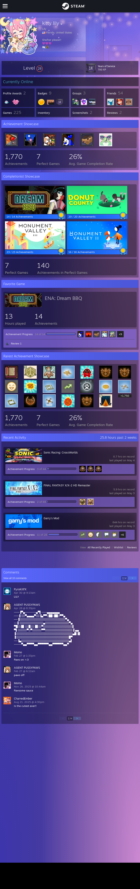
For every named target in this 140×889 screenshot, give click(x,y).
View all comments (15, 578)
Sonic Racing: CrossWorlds (61, 452)
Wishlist (118, 547)
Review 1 (16, 343)
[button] (33, 68)
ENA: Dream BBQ (63, 298)
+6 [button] (122, 534)
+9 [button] (120, 334)
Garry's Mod (51, 518)
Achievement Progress (19, 334)
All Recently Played (99, 547)
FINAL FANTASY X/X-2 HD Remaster (67, 485)
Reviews (132, 547)
